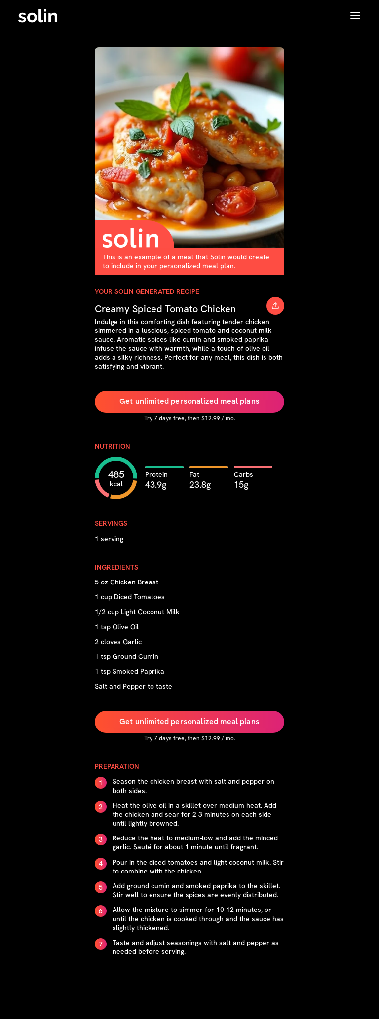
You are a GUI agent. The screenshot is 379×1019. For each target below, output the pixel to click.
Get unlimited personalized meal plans (189, 401)
